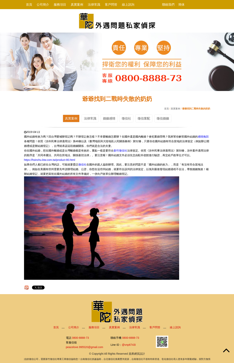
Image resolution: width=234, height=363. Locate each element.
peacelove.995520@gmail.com (84, 347)
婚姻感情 (109, 118)
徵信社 (126, 118)
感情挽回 (203, 136)
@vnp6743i (129, 344)
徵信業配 (144, 118)
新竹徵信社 (120, 150)
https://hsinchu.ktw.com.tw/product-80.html (49, 159)
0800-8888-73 (80, 337)
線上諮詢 (128, 4)
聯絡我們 (168, 4)
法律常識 (94, 4)
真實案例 (77, 4)
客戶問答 (111, 4)
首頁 (29, 4)
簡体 (181, 4)
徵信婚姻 (163, 118)
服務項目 (60, 4)
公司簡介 (43, 4)
